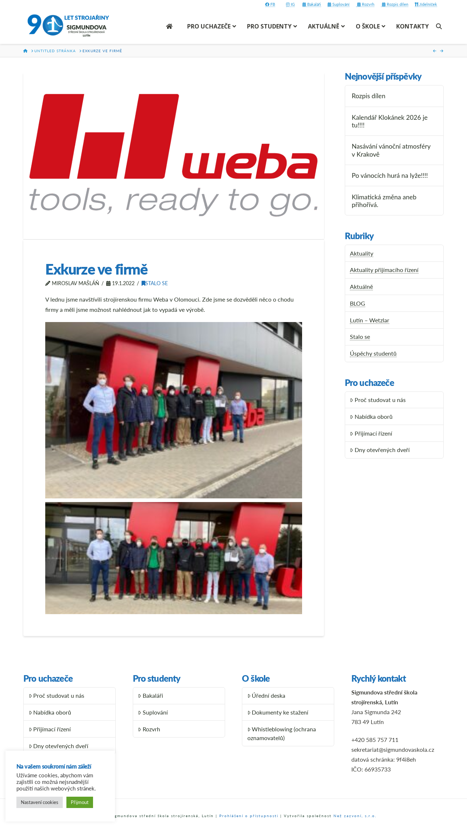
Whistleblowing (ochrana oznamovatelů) (281, 733)
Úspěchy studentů (373, 353)
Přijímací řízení (371, 433)
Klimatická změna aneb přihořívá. (384, 200)
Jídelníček (426, 4)
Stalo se (155, 283)
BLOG (357, 303)
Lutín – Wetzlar (369, 320)
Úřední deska (266, 695)
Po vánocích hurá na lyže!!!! (390, 175)
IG (290, 4)
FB (270, 4)
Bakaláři (311, 4)
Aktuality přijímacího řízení (384, 269)
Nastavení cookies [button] (39, 802)
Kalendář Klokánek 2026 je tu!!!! (390, 121)
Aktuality (361, 253)
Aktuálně (361, 286)
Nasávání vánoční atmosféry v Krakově (391, 150)
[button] (173, 410)
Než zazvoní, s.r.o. (355, 815)
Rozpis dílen (394, 4)
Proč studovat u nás (378, 399)
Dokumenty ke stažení (278, 712)
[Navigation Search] (440, 26)
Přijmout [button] (80, 802)
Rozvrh (365, 4)
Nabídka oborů (371, 416)
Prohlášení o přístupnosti (248, 815)
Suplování (339, 4)
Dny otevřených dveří (380, 449)
